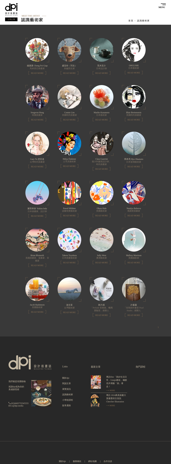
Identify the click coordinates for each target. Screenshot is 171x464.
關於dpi (65, 378)
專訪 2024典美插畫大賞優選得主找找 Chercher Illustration (116, 398)
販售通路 (66, 405)
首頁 (130, 20)
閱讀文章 (66, 383)
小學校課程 (67, 400)
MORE (110, 390)
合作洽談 (108, 461)
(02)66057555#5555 (20, 403)
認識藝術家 (143, 20)
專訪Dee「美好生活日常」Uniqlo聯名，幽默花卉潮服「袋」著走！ (116, 382)
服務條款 (77, 461)
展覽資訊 (66, 389)
